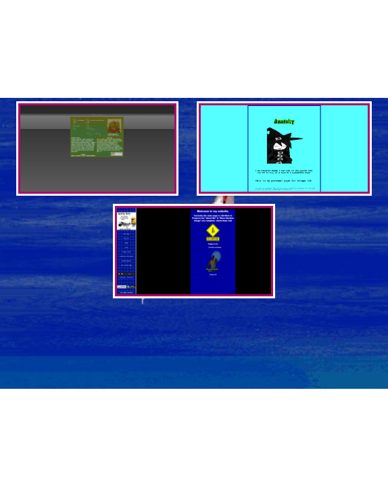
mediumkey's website (241, 85)
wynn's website (139, 66)
